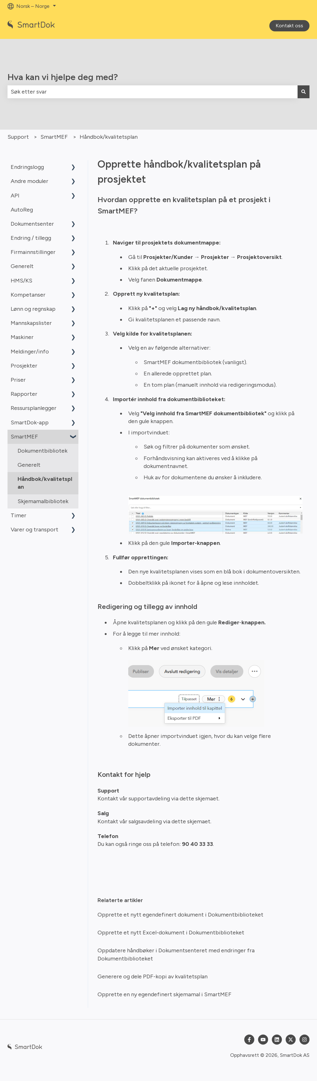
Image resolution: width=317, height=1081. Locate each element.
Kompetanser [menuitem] (28, 294)
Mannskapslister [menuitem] (31, 323)
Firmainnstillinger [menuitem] (33, 252)
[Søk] (303, 91)
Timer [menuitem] (18, 515)
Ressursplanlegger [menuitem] (33, 408)
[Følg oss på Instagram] (304, 1040)
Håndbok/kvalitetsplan (109, 136)
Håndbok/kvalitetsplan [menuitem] (45, 483)
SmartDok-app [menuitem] (30, 422)
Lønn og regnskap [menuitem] (33, 308)
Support (18, 136)
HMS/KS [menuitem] (21, 280)
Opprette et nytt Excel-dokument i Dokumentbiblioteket (171, 932)
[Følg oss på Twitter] (291, 1040)
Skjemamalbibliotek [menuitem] (43, 501)
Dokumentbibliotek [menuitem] (42, 450)
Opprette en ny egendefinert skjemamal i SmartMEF (164, 994)
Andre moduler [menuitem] (29, 181)
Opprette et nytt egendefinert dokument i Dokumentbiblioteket (180, 914)
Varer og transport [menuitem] (34, 529)
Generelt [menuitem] (22, 266)
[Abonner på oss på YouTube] (263, 1040)
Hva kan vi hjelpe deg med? (63, 77)
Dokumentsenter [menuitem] (32, 223)
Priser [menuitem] (18, 379)
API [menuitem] (15, 195)
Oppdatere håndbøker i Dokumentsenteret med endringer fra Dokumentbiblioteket (176, 954)
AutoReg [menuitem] (22, 209)
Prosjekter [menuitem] (24, 365)
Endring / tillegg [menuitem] (31, 237)
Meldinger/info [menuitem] (30, 351)
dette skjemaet (198, 798)
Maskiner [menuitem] (22, 337)
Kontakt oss (289, 26)
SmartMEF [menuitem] (24, 436)
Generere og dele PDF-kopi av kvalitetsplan (153, 976)
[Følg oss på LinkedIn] (277, 1040)
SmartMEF (54, 136)
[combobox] (153, 91)
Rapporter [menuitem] (24, 393)
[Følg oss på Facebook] (249, 1040)
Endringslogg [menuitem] (27, 167)
